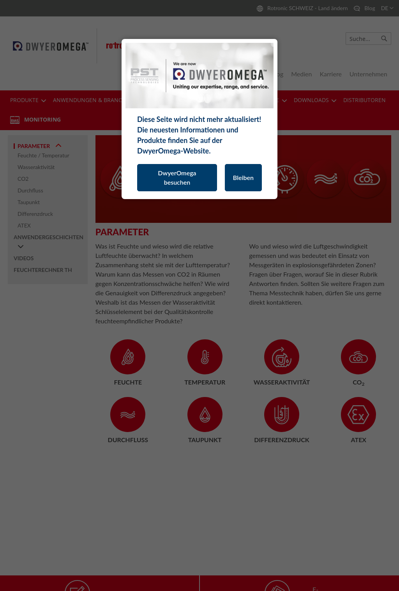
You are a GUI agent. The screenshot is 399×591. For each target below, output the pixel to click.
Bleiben (243, 177)
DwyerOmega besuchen (177, 177)
